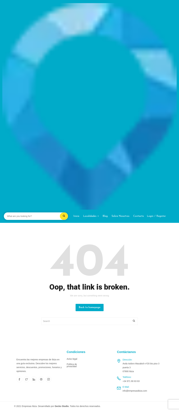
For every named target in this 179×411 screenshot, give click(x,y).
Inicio (76, 216)
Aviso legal (72, 359)
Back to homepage (89, 307)
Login (150, 216)
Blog (105, 216)
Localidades (91, 216)
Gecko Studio (62, 406)
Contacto (138, 216)
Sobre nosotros (120, 216)
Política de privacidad (72, 365)
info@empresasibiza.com (135, 391)
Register (161, 216)
